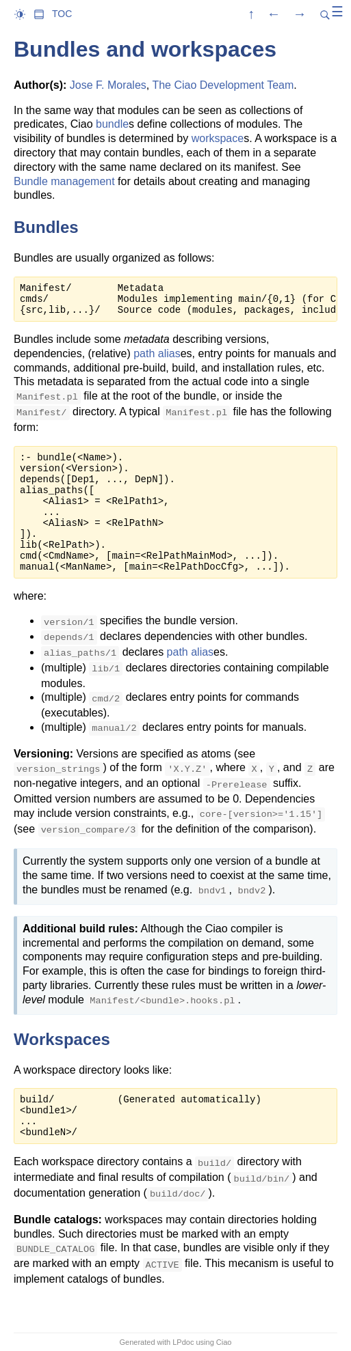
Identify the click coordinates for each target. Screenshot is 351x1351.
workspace (218, 138)
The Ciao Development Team (223, 85)
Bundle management (64, 181)
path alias (157, 353)
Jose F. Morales (108, 85)
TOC (62, 13)
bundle (112, 124)
